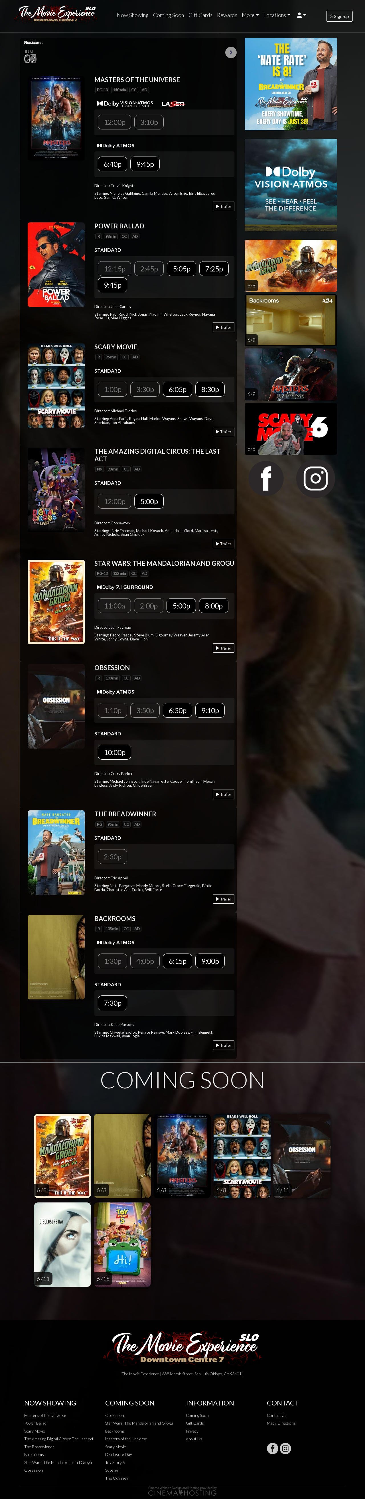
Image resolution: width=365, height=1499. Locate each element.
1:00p (112, 389)
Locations (274, 15)
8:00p (213, 605)
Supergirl (112, 1470)
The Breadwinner (39, 1446)
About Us (194, 1438)
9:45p (145, 164)
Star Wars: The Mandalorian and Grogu (58, 1462)
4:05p (145, 961)
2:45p (149, 268)
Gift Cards (200, 15)
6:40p (112, 164)
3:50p (145, 710)
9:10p (210, 710)
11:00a (114, 605)
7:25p (214, 268)
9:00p (210, 961)
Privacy (192, 1431)
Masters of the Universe (45, 1415)
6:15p (177, 961)
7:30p (112, 1003)
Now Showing (133, 15)
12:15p (114, 268)
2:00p (148, 605)
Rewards (227, 15)
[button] (302, 15)
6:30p (177, 710)
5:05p (181, 268)
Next (231, 52)
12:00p (114, 122)
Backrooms (34, 1454)
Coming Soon (168, 15)
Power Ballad (35, 1423)
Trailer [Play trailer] (223, 206)
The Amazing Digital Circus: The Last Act (59, 1438)
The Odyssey (116, 1478)
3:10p (149, 122)
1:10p (112, 710)
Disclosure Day (118, 1454)
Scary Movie (34, 1431)
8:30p (210, 389)
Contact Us (277, 1415)
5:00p (149, 501)
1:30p (112, 961)
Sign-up (339, 16)
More (248, 15)
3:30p (145, 389)
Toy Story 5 (115, 1462)
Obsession (33, 1470)
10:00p (114, 752)
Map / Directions (281, 1423)
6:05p (177, 389)
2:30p (112, 856)
